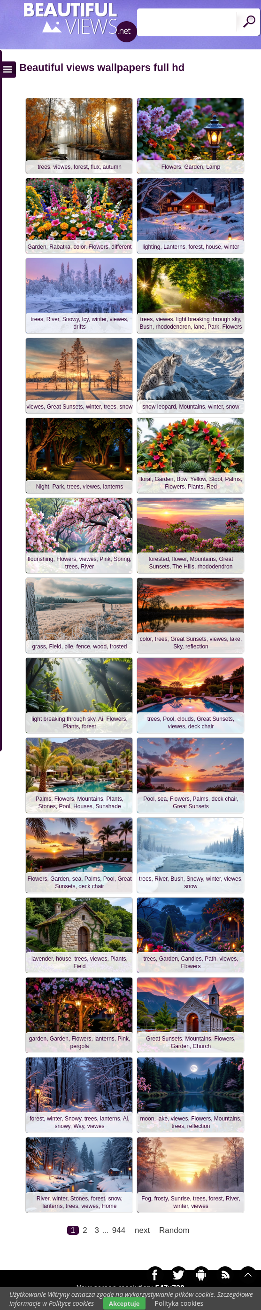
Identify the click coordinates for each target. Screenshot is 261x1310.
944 (118, 1230)
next (142, 1230)
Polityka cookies (179, 1303)
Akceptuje (124, 1303)
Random (174, 1230)
